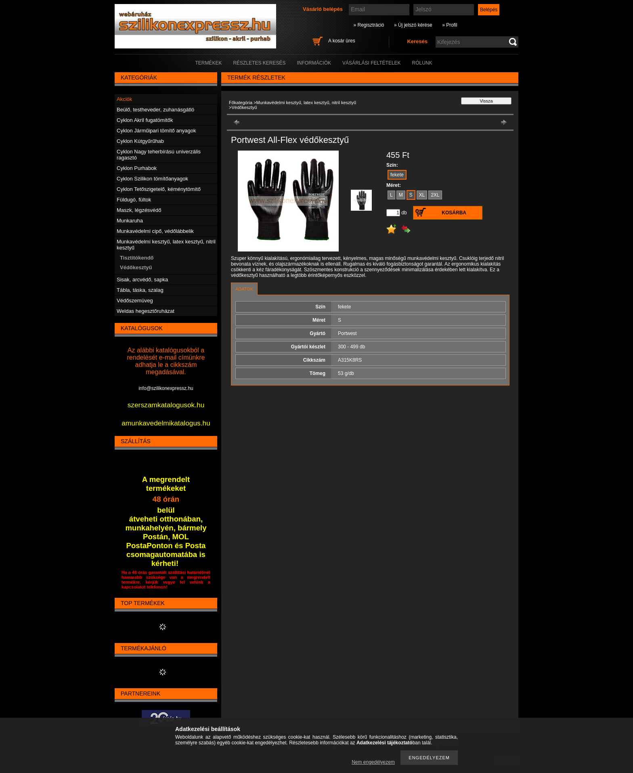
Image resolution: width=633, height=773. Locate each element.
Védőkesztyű (136, 267)
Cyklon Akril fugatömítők (145, 120)
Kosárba (454, 213)
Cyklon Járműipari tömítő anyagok (156, 131)
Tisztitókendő (137, 258)
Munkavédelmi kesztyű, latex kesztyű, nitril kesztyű (306, 102)
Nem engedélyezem (373, 762)
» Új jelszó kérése (413, 25)
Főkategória (240, 102)
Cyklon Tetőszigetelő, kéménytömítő (159, 189)
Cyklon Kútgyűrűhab (140, 141)
